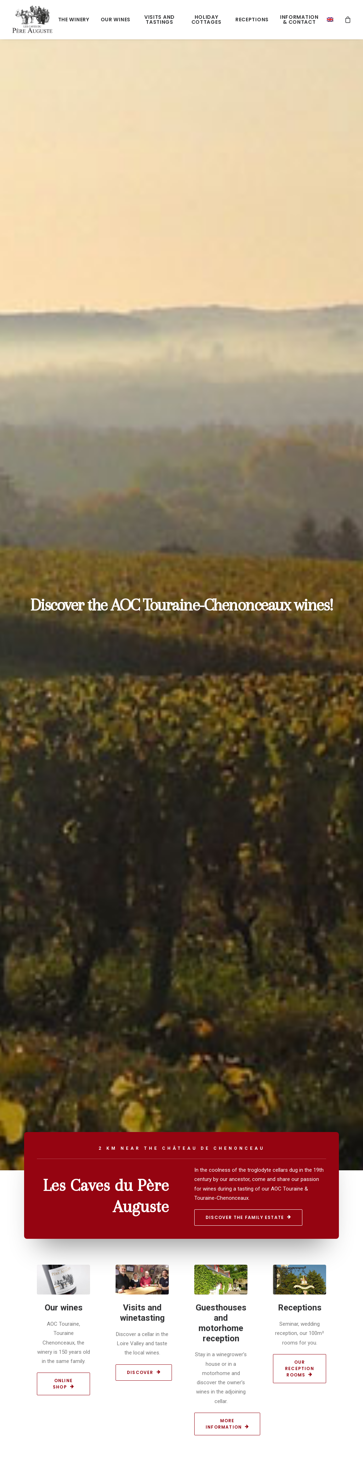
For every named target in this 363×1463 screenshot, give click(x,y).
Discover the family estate (248, 1217)
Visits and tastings (159, 19)
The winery (73, 19)
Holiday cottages (206, 19)
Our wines (115, 19)
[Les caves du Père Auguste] (32, 19)
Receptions (252, 19)
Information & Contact (299, 19)
